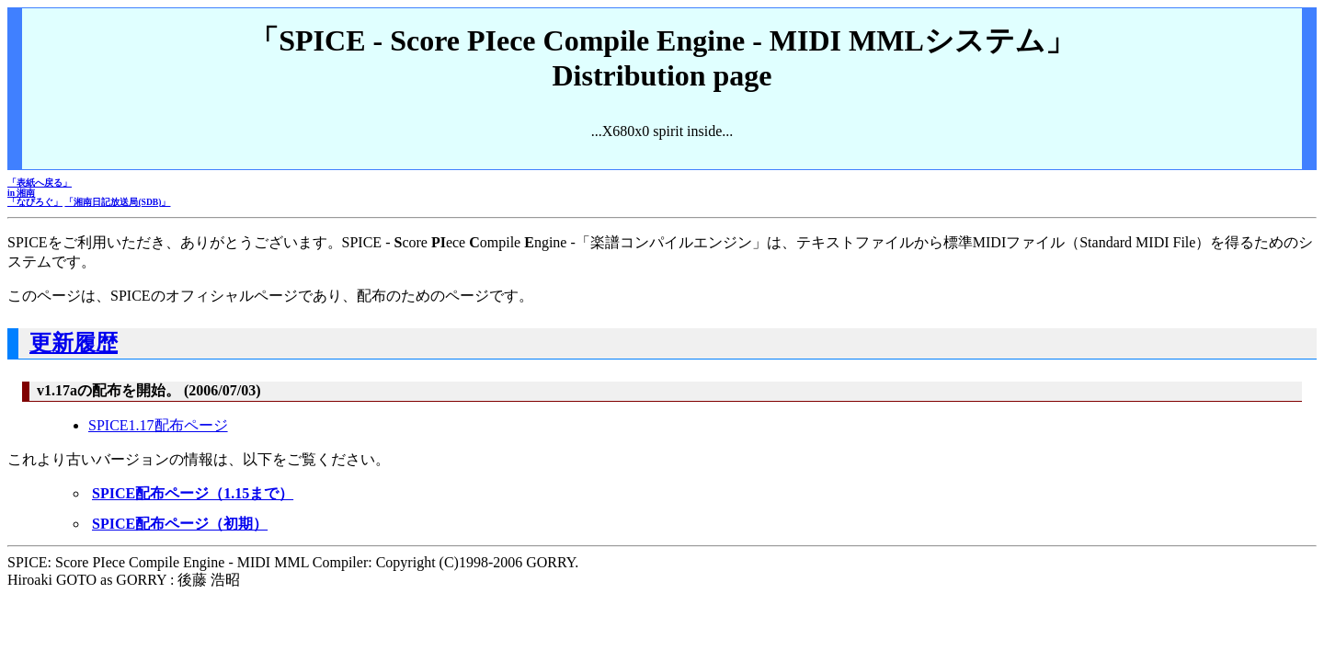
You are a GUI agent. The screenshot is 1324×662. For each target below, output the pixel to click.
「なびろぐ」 (35, 202)
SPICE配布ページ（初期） (180, 523)
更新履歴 (73, 343)
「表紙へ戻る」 (39, 182)
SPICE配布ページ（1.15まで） (192, 493)
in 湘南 (21, 193)
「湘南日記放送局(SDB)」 (117, 202)
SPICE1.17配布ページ (158, 425)
